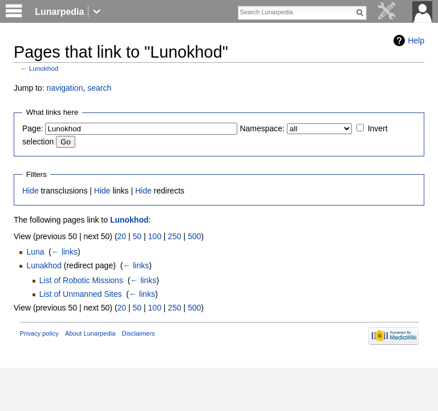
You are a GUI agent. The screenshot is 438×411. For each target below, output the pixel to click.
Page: (32, 128)
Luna (35, 251)
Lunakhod (44, 265)
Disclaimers (138, 333)
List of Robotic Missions (81, 280)
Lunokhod (44, 68)
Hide (30, 190)
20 (122, 236)
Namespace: (262, 128)
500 (194, 236)
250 (174, 236)
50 (137, 236)
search (99, 87)
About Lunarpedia (90, 333)
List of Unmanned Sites (80, 294)
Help (416, 40)
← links (64, 251)
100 (154, 236)
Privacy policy (39, 333)
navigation (65, 87)
